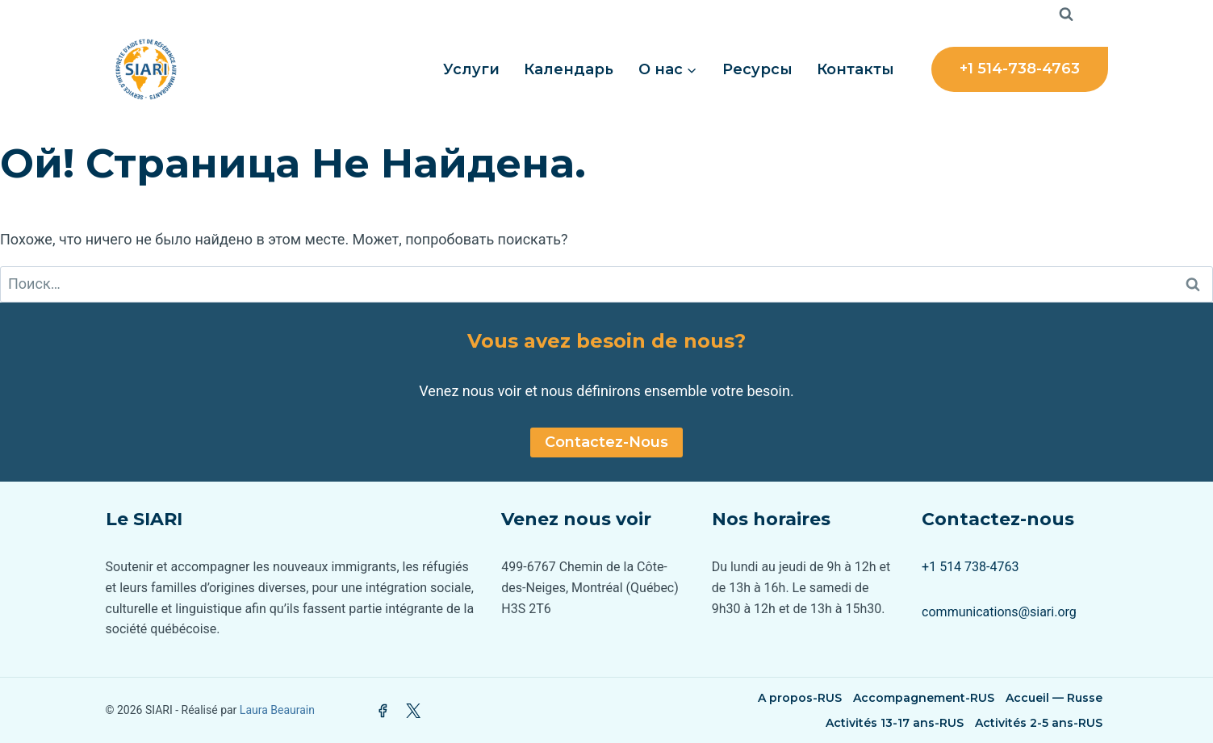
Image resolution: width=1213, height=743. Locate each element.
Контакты (855, 69)
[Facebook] (382, 710)
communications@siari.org (999, 612)
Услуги (471, 69)
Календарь (568, 69)
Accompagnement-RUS (923, 698)
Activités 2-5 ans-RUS (1038, 723)
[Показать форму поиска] (1066, 14)
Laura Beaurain (277, 709)
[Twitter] (413, 710)
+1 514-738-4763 (1020, 68)
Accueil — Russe (1054, 698)
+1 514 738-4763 (970, 566)
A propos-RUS (800, 698)
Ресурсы (757, 69)
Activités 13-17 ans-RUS (895, 723)
